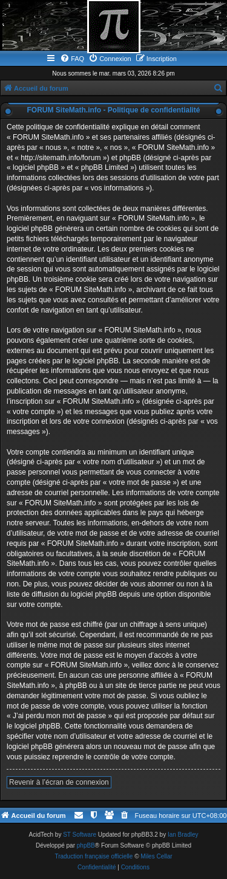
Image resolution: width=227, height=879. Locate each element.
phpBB (86, 845)
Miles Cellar (156, 856)
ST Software (79, 834)
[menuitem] (72, 58)
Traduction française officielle (93, 856)
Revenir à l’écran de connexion (59, 782)
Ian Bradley (183, 834)
